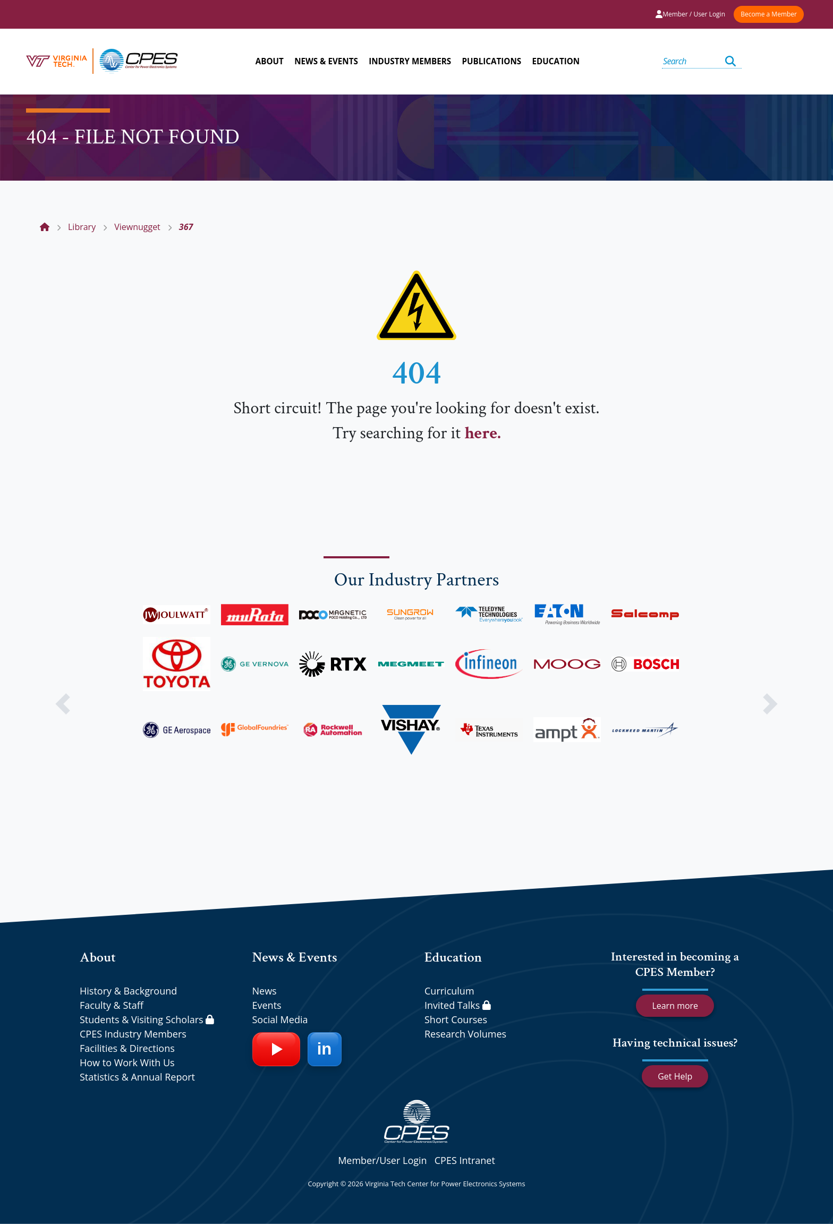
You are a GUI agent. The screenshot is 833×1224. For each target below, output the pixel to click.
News (264, 990)
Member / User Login (690, 14)
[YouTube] (276, 1049)
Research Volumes (465, 1033)
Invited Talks (457, 1005)
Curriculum (449, 990)
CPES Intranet (465, 1160)
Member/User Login (382, 1160)
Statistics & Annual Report (137, 1076)
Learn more (675, 1006)
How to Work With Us (127, 1062)
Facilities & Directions (127, 1048)
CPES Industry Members (133, 1033)
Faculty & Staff (111, 1005)
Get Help (675, 1076)
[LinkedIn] (325, 1049)
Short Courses (455, 1019)
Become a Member (769, 14)
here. (482, 433)
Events (267, 1005)
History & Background (128, 990)
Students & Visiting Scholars (147, 1019)
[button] (62, 704)
